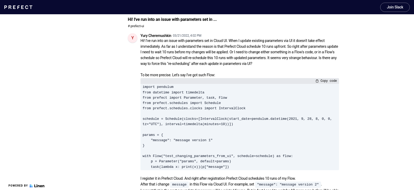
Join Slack (395, 7)
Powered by (26, 185)
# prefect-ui (136, 26)
